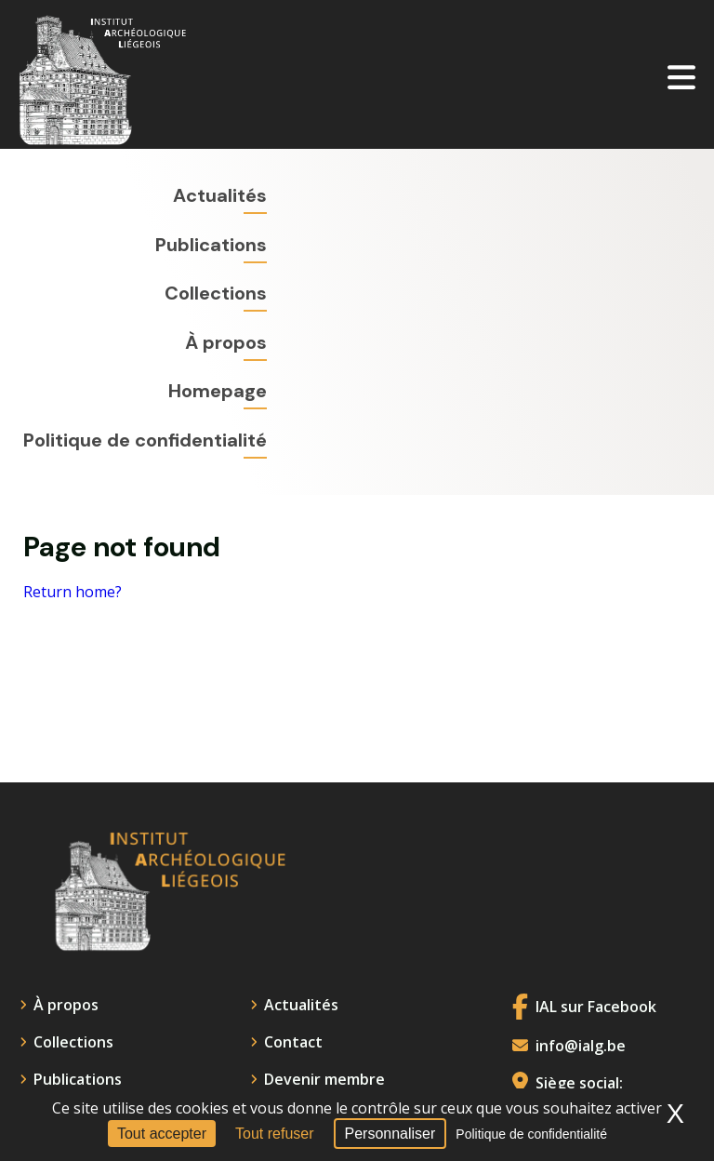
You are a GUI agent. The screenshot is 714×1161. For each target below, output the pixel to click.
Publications (211, 245)
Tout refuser (274, 1133)
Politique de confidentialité (145, 440)
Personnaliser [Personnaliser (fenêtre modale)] (390, 1133)
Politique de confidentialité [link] (531, 1134)
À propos (226, 342)
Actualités (220, 195)
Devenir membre (324, 1079)
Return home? (72, 592)
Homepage (217, 391)
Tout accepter (161, 1133)
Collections (216, 293)
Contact (293, 1042)
